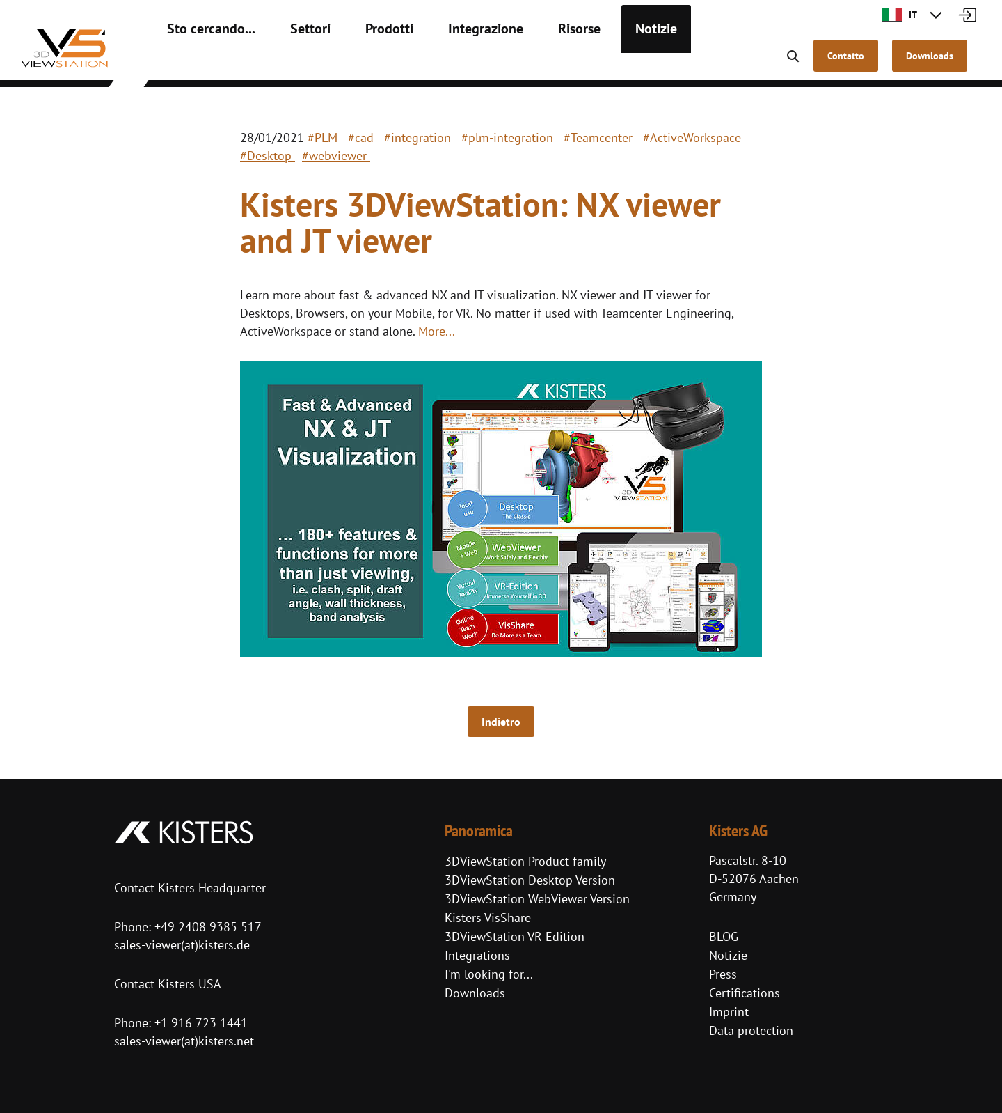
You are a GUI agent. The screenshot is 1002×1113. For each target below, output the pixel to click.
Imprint (729, 1012)
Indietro (501, 722)
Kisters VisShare (488, 918)
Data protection (751, 1030)
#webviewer (336, 156)
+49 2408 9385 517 (206, 927)
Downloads (475, 993)
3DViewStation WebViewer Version (537, 899)
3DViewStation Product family (525, 861)
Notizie (599, 63)
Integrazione (446, 63)
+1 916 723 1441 (201, 1023)
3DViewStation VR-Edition (514, 936)
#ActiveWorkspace (694, 138)
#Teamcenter (600, 138)
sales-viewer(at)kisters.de (182, 945)
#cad (362, 138)
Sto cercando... (202, 63)
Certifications (744, 993)
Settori (289, 63)
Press (723, 974)
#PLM (324, 138)
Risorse (529, 63)
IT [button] (899, 14)
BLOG (723, 936)
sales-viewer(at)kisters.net (184, 1041)
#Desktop (267, 156)
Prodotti (360, 63)
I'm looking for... (489, 974)
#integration (419, 138)
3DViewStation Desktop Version (530, 880)
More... (436, 331)
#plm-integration (509, 138)
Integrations (477, 955)
